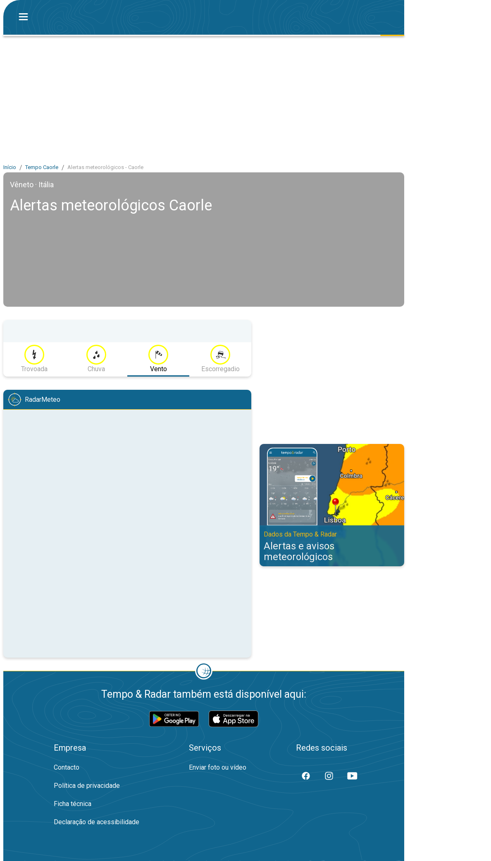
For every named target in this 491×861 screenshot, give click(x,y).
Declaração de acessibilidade (96, 822)
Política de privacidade (87, 785)
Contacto (66, 767)
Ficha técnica (72, 804)
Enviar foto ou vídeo (217, 767)
